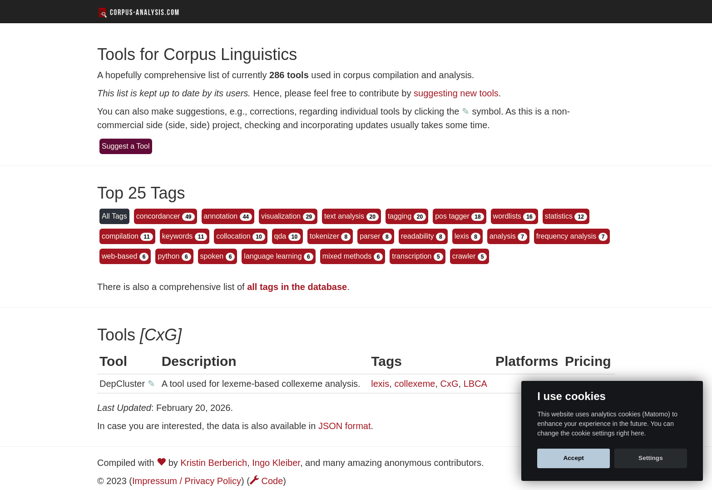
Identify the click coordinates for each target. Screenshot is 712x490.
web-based (119, 256)
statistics (559, 216)
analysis (503, 236)
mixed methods (347, 256)
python (168, 256)
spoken (212, 256)
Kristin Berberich (213, 463)
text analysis (344, 216)
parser (370, 236)
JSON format (344, 426)
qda (280, 236)
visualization (281, 216)
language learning (273, 256)
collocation (233, 236)
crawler (464, 256)
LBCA (475, 384)
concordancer (158, 216)
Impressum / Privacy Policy (186, 481)
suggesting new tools (456, 93)
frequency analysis (566, 236)
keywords (177, 236)
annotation (221, 216)
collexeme (414, 384)
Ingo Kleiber (276, 463)
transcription (411, 256)
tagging (400, 216)
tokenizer (324, 236)
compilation (120, 236)
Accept (573, 458)
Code (266, 481)
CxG (449, 384)
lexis (462, 236)
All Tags (114, 216)
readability (417, 236)
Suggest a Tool (126, 146)
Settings (650, 458)
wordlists (507, 216)
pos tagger (452, 216)
